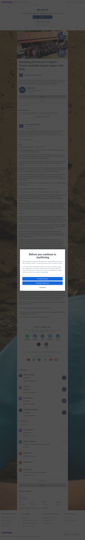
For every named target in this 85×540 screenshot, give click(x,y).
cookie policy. (44, 272)
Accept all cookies (42, 279)
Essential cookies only (42, 283)
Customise (42, 287)
